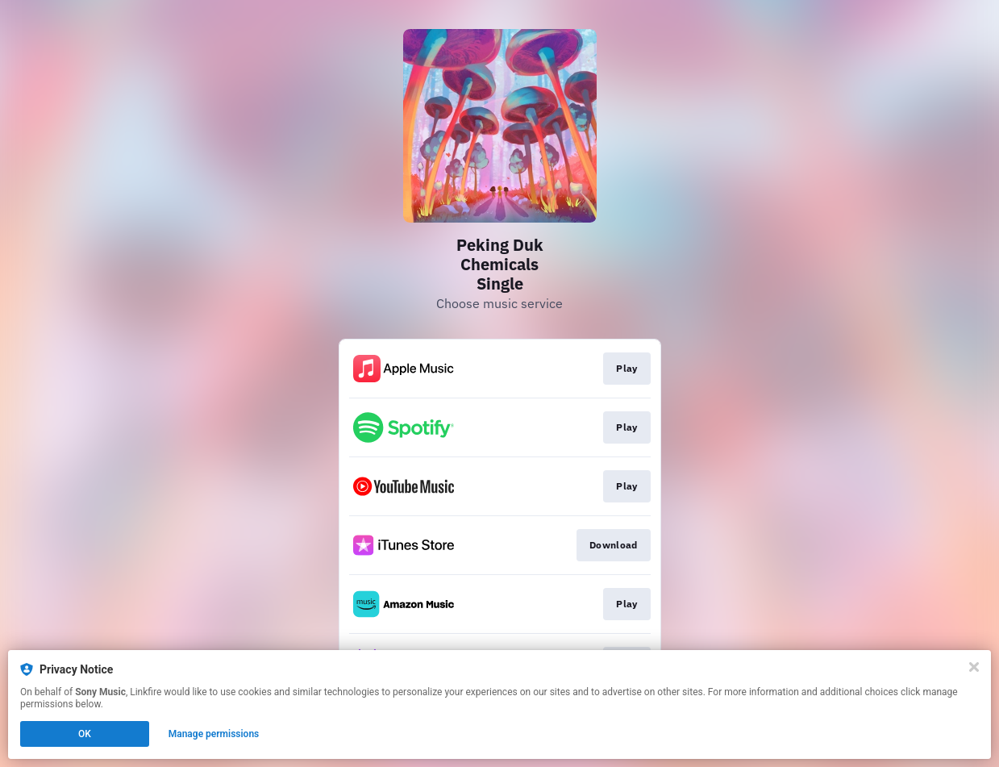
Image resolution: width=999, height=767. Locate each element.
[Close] (974, 667)
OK (84, 734)
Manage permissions (214, 734)
